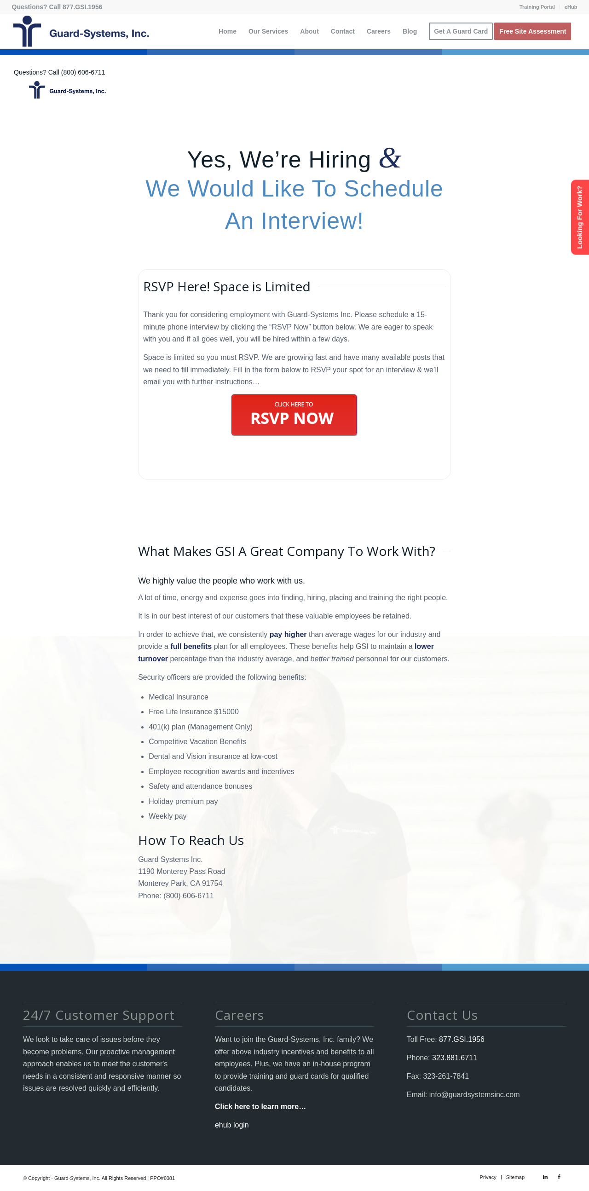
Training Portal (537, 7)
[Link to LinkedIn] (545, 1177)
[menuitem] (537, 7)
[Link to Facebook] (559, 1177)
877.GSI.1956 (82, 7)
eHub (571, 7)
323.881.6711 (453, 1058)
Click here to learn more (257, 1106)
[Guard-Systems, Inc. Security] (80, 31)
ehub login (232, 1125)
